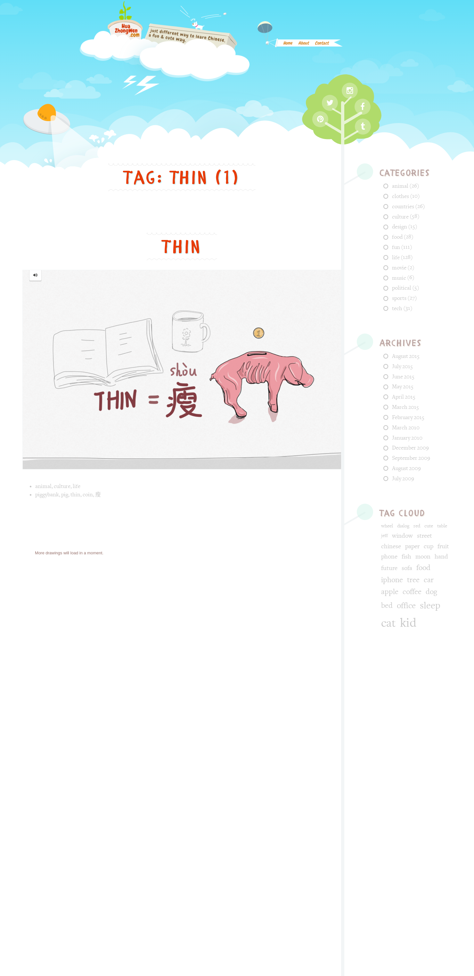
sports (399, 298)
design (399, 226)
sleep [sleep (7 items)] (430, 605)
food (397, 237)
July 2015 (402, 366)
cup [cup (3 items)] (428, 546)
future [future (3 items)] (389, 568)
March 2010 (406, 427)
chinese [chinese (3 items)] (391, 546)
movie (399, 267)
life (76, 486)
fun (396, 247)
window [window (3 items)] (402, 536)
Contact (322, 45)
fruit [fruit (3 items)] (443, 546)
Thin (182, 247)
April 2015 (403, 396)
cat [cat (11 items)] (388, 623)
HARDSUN (260, 911)
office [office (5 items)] (406, 606)
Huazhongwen (198, 911)
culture (62, 486)
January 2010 (407, 437)
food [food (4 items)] (423, 567)
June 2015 (403, 376)
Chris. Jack (313, 911)
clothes (400, 196)
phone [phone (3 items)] (389, 556)
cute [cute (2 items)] (428, 526)
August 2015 (406, 356)
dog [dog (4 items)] (431, 591)
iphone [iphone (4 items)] (392, 579)
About (303, 45)
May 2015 (402, 386)
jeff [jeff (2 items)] (384, 536)
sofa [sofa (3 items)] (407, 568)
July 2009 (403, 478)
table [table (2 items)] (442, 526)
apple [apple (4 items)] (389, 591)
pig (64, 494)
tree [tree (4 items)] (413, 579)
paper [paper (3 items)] (412, 546)
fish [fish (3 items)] (406, 556)
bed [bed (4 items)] (387, 605)
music (399, 278)
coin (88, 494)
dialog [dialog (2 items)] (403, 526)
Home (287, 45)
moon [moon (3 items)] (422, 556)
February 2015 (408, 417)
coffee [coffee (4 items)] (412, 591)
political (401, 288)
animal (43, 486)
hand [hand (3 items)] (441, 556)
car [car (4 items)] (429, 579)
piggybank (47, 494)
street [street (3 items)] (424, 536)
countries (403, 206)
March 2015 (405, 407)
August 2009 (406, 468)
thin (75, 494)
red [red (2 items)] (416, 526)
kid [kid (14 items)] (408, 623)
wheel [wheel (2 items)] (387, 526)
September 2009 (411, 458)
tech (397, 308)
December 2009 (410, 447)
